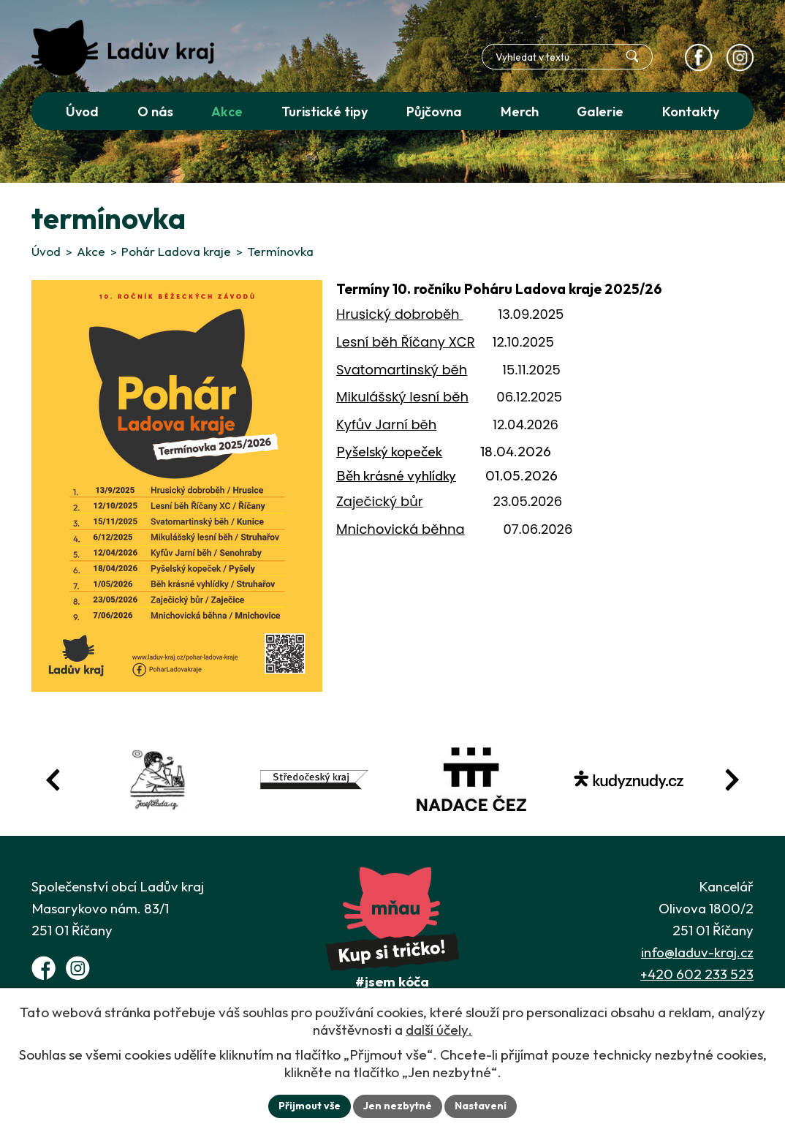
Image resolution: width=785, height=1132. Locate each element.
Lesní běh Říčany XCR (405, 342)
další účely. (439, 1029)
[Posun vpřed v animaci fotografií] (731, 780)
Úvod (46, 251)
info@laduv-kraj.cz (697, 952)
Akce (91, 251)
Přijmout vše (309, 1105)
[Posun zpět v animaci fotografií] (53, 780)
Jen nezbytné (397, 1105)
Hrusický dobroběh (399, 314)
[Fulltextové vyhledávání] (567, 56)
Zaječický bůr (379, 501)
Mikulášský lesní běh (402, 397)
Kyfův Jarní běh (386, 424)
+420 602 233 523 (697, 974)
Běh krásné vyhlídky (396, 475)
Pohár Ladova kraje (176, 251)
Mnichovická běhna (400, 529)
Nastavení (481, 1105)
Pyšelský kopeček (389, 451)
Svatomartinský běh (401, 370)
